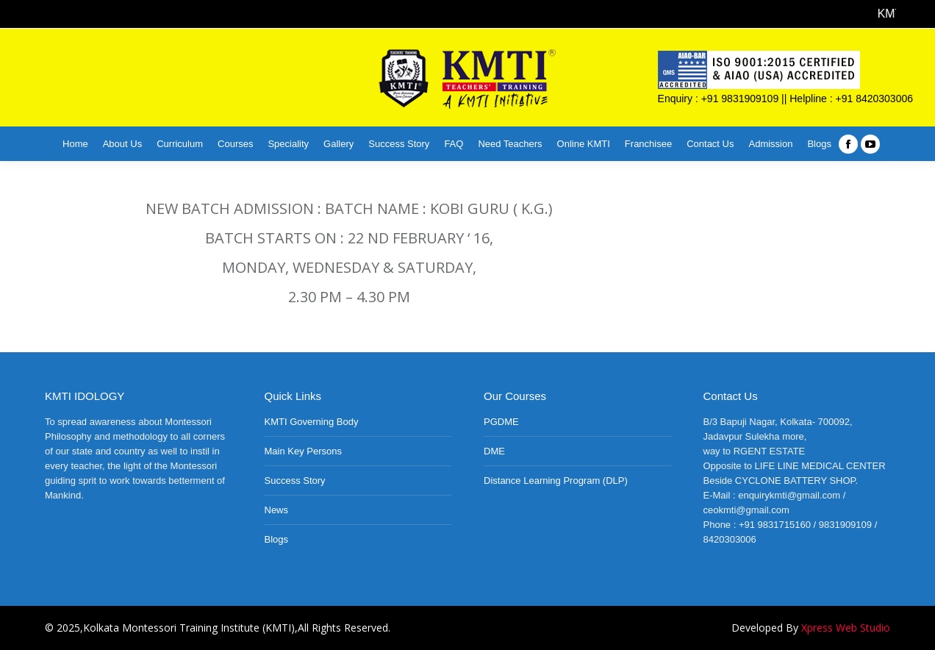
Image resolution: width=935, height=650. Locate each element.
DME (494, 451)
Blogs (277, 539)
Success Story (295, 480)
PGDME (501, 421)
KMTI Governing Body (312, 421)
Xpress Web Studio (845, 628)
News (277, 509)
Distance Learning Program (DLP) (556, 480)
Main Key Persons (304, 451)
